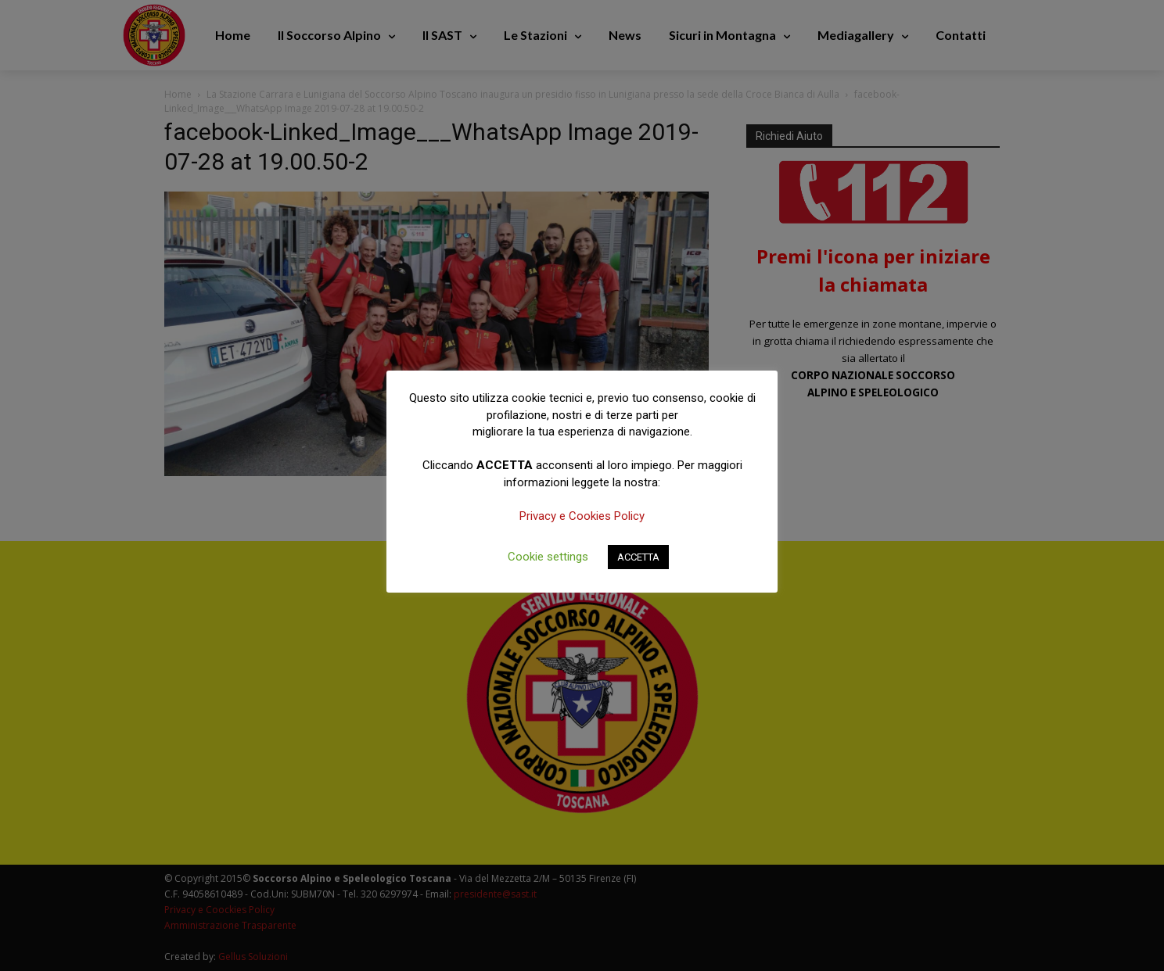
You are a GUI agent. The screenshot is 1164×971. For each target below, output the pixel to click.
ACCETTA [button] (638, 557)
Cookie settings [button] (548, 557)
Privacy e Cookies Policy (582, 516)
